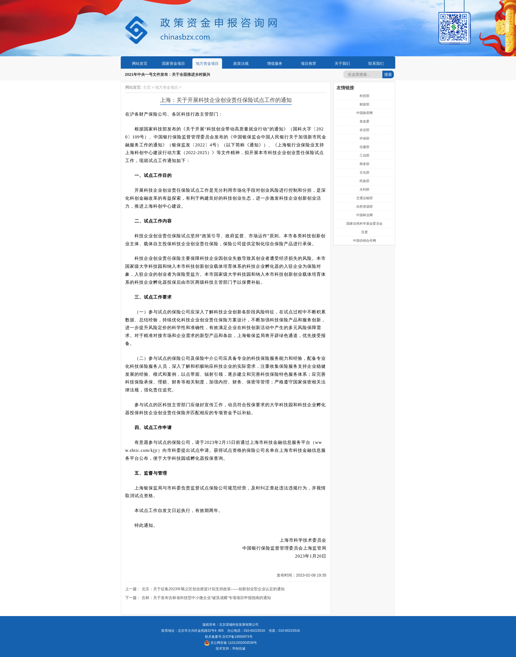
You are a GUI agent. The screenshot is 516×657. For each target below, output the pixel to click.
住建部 (364, 147)
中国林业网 (364, 215)
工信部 (364, 155)
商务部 (364, 164)
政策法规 (241, 63)
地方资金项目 (207, 63)
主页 (147, 87)
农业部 (364, 130)
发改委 (364, 121)
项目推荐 (308, 63)
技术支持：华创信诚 (230, 648)
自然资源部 (364, 206)
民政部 (364, 181)
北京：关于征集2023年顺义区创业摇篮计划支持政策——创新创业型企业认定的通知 (213, 589)
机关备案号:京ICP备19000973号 (229, 637)
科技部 (364, 96)
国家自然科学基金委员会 (364, 224)
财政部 (364, 104)
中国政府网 (364, 113)
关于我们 (342, 63)
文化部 (364, 172)
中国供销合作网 (364, 241)
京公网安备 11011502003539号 (230, 643)
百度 (364, 232)
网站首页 (139, 63)
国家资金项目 (173, 63)
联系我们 (376, 63)
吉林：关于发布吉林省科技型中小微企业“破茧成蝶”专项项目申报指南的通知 (206, 597)
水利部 (364, 189)
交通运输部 (364, 198)
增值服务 (274, 63)
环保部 (364, 138)
